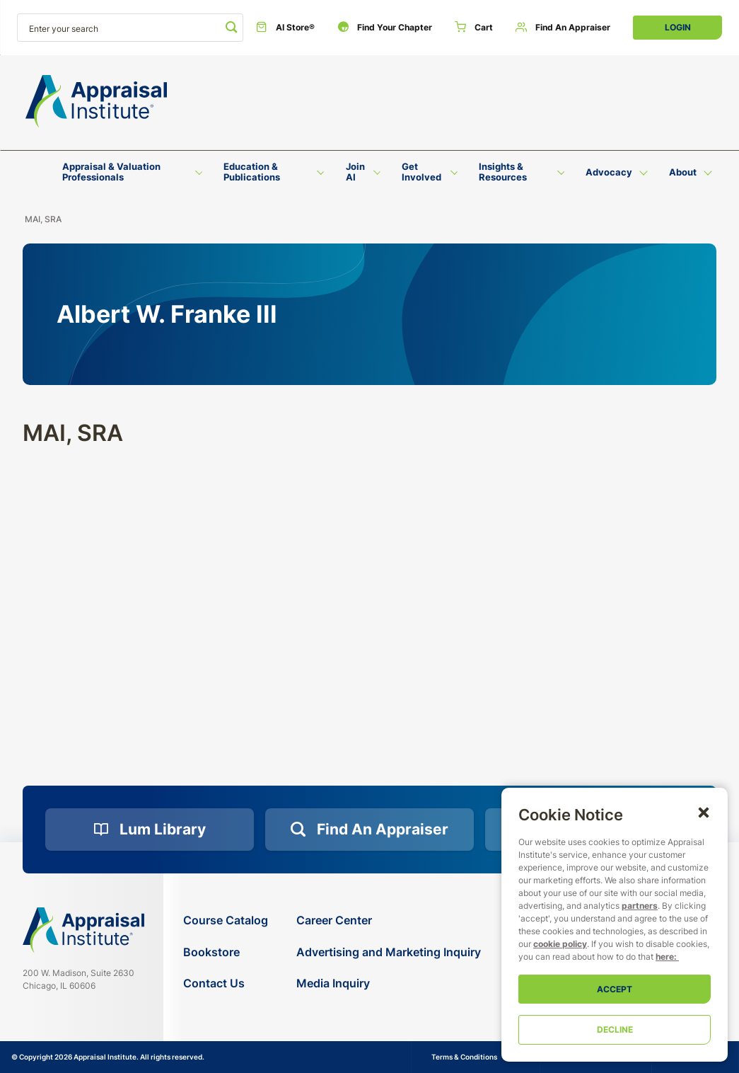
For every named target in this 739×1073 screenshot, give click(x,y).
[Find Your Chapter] (384, 28)
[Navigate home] (83, 930)
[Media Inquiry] (388, 983)
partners (640, 905)
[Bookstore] (225, 952)
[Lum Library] (149, 829)
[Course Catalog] (225, 920)
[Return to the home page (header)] (96, 101)
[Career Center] (388, 920)
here (665, 956)
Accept (614, 989)
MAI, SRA (43, 219)
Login (678, 27)
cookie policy (560, 944)
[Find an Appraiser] (563, 28)
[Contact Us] (225, 983)
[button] (704, 812)
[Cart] (474, 28)
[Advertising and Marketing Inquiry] (388, 952)
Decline (615, 1029)
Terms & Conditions (464, 1056)
